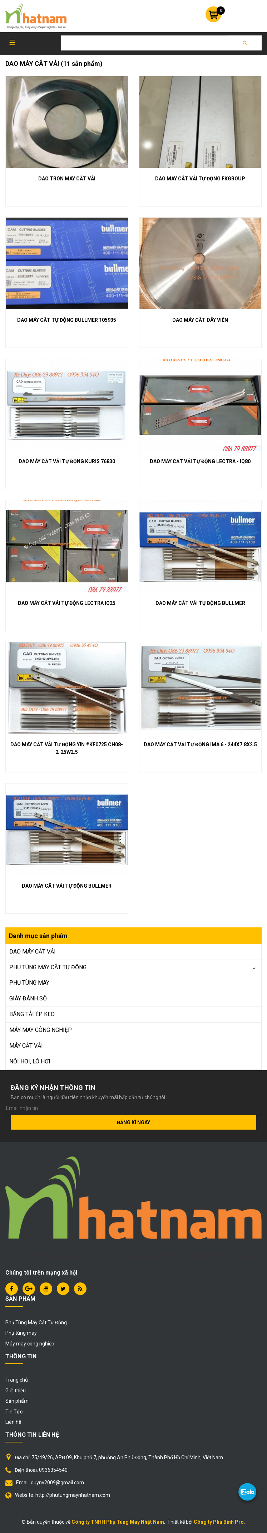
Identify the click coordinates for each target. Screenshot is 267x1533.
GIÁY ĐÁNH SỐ (28, 998)
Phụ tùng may (21, 1333)
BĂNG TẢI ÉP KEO (32, 1014)
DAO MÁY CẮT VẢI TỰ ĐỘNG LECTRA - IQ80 (200, 461)
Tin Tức (14, 1412)
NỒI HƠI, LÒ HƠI (29, 1061)
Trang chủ (16, 1380)
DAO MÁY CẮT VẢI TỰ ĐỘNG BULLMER (200, 603)
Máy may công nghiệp (29, 1344)
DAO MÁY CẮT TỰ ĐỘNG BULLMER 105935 (66, 320)
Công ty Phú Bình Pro (219, 1522)
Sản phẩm (17, 1401)
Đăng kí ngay (133, 1122)
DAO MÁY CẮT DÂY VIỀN (200, 320)
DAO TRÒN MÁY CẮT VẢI (66, 178)
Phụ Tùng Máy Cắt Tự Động (36, 1322)
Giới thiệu (15, 1390)
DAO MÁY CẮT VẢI (32, 951)
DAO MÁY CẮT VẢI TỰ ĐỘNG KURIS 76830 (67, 461)
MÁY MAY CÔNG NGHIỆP (40, 1030)
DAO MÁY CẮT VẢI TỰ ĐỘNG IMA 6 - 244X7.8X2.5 (200, 744)
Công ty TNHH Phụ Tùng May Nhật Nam (117, 1522)
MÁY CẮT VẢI (26, 1045)
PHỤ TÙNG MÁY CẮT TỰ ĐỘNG (47, 967)
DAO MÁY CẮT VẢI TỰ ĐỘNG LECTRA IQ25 (66, 603)
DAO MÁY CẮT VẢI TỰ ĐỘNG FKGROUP (200, 178)
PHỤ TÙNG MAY (29, 982)
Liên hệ (13, 1422)
